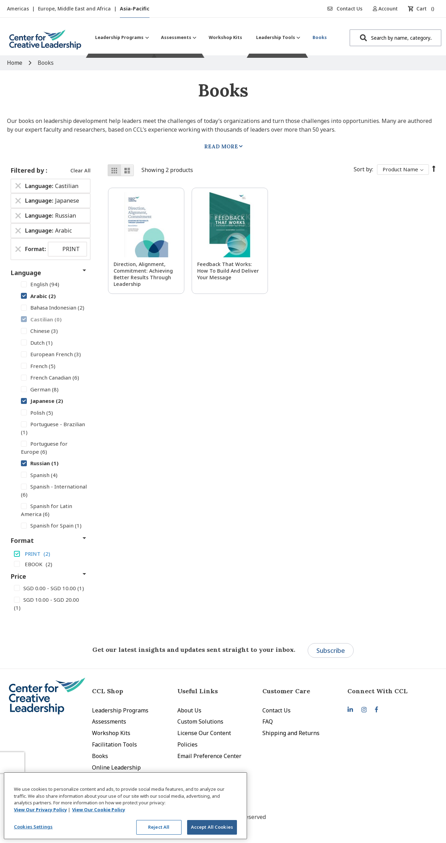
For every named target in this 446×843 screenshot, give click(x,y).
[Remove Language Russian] (18, 215)
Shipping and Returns (291, 733)
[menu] (211, 37)
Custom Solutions (200, 721)
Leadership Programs (120, 710)
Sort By (363, 169)
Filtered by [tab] (28, 170)
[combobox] (395, 37)
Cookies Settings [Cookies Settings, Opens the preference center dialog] (33, 827)
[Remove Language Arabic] (18, 230)
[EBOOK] (50, 564)
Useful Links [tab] (197, 691)
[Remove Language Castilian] (18, 185)
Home (15, 63)
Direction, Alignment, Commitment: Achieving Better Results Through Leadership (143, 274)
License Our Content (204, 733)
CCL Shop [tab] (107, 691)
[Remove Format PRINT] (18, 248)
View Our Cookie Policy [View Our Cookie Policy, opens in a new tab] (98, 809)
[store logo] (45, 42)
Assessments (109, 721)
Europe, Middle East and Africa (75, 8)
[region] (125, 806)
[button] (387, 8)
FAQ (267, 721)
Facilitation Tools (114, 744)
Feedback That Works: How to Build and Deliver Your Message (228, 271)
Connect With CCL (377, 691)
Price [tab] (18, 576)
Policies (187, 744)
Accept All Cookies (212, 827)
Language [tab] (25, 272)
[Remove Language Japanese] (18, 200)
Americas (18, 8)
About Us (189, 710)
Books (100, 756)
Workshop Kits (111, 733)
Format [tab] (22, 540)
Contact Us (345, 8)
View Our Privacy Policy (40, 809)
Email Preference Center (209, 756)
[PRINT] (50, 553)
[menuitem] (121, 37)
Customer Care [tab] (286, 691)
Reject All (158, 827)
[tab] (389, 691)
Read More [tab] (221, 146)
